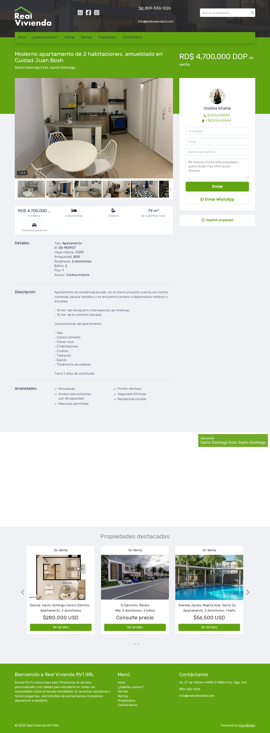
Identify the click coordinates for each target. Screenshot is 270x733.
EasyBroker (247, 725)
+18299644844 (218, 120)
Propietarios (107, 37)
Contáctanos (132, 37)
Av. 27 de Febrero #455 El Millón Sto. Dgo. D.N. (213, 682)
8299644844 (218, 115)
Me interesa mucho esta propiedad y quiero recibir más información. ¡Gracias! (217, 169)
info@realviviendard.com (197, 696)
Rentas (86, 37)
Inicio (22, 37)
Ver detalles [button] (61, 627)
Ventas (69, 37)
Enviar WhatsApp (217, 199)
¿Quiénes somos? (45, 37)
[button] (21, 592)
